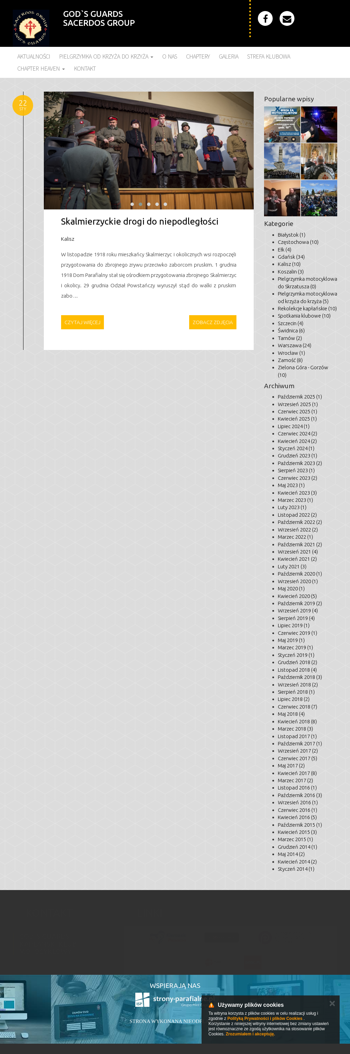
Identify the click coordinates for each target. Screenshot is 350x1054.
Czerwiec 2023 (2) (297, 478)
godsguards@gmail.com (40, 964)
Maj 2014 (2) (291, 854)
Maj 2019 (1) (291, 640)
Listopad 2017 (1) (297, 736)
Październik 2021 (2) (300, 544)
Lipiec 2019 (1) (294, 625)
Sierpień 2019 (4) (296, 618)
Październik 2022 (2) (300, 522)
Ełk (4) (284, 249)
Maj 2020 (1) (291, 588)
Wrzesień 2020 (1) (298, 581)
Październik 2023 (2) (300, 463)
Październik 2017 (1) (300, 743)
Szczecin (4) (290, 323)
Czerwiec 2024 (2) (297, 433)
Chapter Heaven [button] (41, 68)
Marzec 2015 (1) (295, 839)
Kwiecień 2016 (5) (297, 817)
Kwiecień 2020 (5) (297, 596)
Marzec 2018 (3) (295, 729)
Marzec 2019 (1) (295, 647)
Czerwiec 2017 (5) (297, 758)
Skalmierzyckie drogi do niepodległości (139, 221)
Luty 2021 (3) (292, 566)
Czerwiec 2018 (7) (297, 707)
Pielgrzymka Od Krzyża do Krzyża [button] (106, 56)
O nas (169, 56)
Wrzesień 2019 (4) (298, 610)
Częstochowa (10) (298, 242)
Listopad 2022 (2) (297, 515)
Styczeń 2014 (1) (296, 869)
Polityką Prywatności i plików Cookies (264, 1018)
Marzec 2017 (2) (295, 780)
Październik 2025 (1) (300, 397)
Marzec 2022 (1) (295, 537)
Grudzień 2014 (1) (297, 847)
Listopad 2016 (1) (297, 787)
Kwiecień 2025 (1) (297, 419)
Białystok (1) (291, 235)
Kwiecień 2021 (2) (297, 559)
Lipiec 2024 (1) (294, 426)
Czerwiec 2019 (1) (297, 633)
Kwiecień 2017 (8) (297, 773)
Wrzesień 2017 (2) (298, 751)
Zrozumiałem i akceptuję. (250, 1034)
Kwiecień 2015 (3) (297, 832)
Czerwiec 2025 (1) (297, 411)
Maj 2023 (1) (291, 485)
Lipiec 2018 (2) (294, 699)
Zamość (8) (290, 360)
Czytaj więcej (82, 322)
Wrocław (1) (291, 353)
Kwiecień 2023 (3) (297, 493)
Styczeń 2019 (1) (296, 655)
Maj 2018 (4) (291, 714)
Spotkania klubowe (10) (304, 316)
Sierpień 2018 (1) (296, 692)
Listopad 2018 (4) (297, 670)
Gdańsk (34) (291, 257)
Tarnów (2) (290, 338)
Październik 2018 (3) (300, 677)
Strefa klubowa (268, 56)
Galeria (228, 56)
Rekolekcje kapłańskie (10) (307, 308)
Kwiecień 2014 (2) (297, 862)
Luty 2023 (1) (292, 507)
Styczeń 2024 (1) (296, 448)
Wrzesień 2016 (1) (298, 802)
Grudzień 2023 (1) (297, 455)
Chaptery (198, 56)
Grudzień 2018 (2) (297, 662)
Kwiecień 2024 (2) (297, 441)
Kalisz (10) (289, 264)
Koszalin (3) (291, 272)
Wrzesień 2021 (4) (298, 552)
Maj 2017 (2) (291, 765)
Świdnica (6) (291, 330)
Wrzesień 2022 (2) (298, 530)
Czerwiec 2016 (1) (297, 810)
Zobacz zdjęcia (213, 322)
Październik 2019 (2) (300, 603)
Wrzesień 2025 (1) (298, 404)
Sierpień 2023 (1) (296, 470)
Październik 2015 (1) (300, 825)
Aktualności (33, 56)
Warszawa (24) (294, 345)
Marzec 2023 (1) (295, 500)
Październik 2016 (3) (300, 795)
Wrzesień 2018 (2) (298, 685)
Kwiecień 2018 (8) (297, 721)
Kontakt (85, 68)
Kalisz (67, 239)
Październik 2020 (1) (300, 574)
